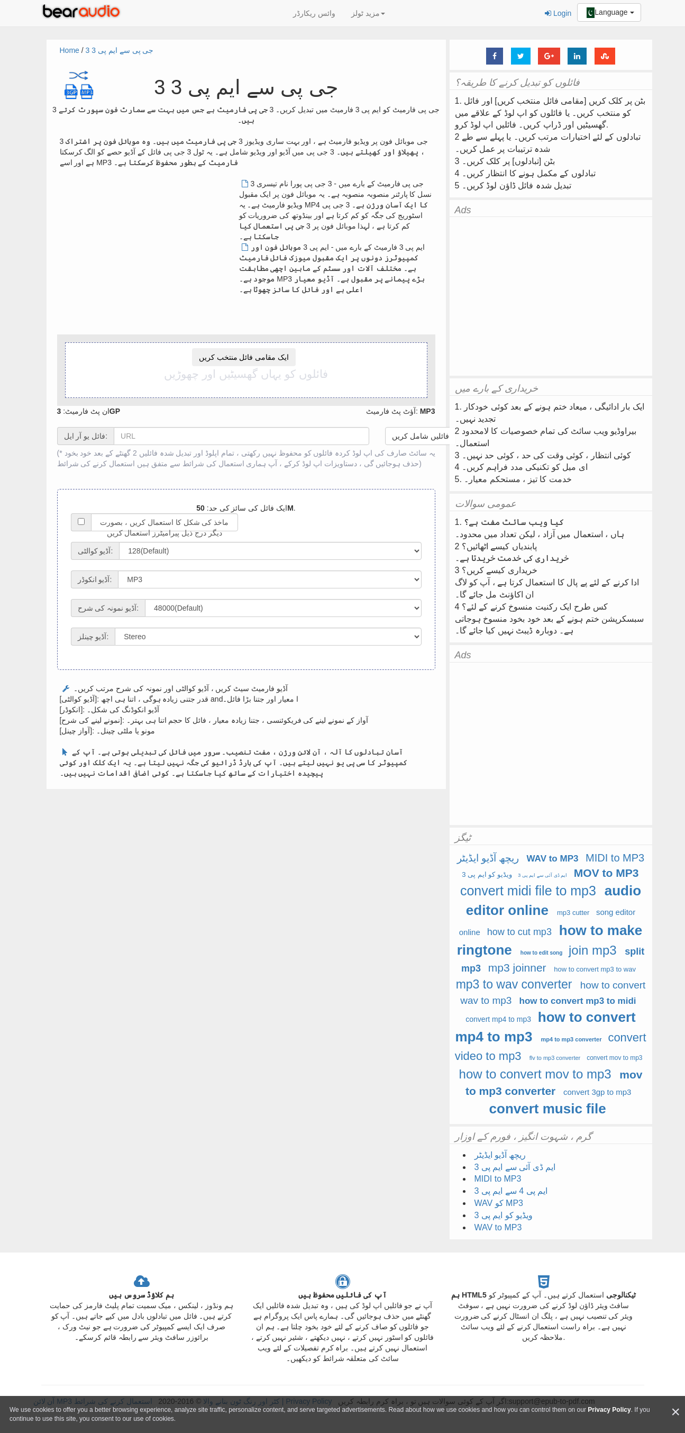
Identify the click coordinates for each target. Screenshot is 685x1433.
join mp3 (593, 950)
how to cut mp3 (519, 932)
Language (609, 12)
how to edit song (541, 953)
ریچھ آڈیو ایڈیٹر (488, 858)
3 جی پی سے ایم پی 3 (120, 50)
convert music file (547, 1109)
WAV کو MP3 (498, 1203)
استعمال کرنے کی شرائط (96, 463)
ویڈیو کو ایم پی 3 (487, 874)
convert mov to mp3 (614, 1058)
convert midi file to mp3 (528, 890)
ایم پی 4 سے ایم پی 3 (510, 1190)
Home (69, 50)
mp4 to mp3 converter (571, 1039)
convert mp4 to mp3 (498, 1019)
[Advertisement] (149, 252)
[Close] (675, 1412)
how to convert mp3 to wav (595, 969)
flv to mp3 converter (555, 1058)
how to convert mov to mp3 (535, 1074)
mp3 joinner (517, 968)
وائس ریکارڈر (314, 13)
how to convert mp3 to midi (577, 1001)
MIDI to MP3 (615, 858)
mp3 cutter (573, 913)
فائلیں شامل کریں (420, 436)
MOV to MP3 (606, 873)
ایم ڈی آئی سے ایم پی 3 (542, 875)
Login (558, 13)
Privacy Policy (609, 1409)
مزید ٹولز (368, 13)
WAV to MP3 (553, 859)
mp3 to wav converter (514, 984)
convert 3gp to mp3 (597, 1091)
